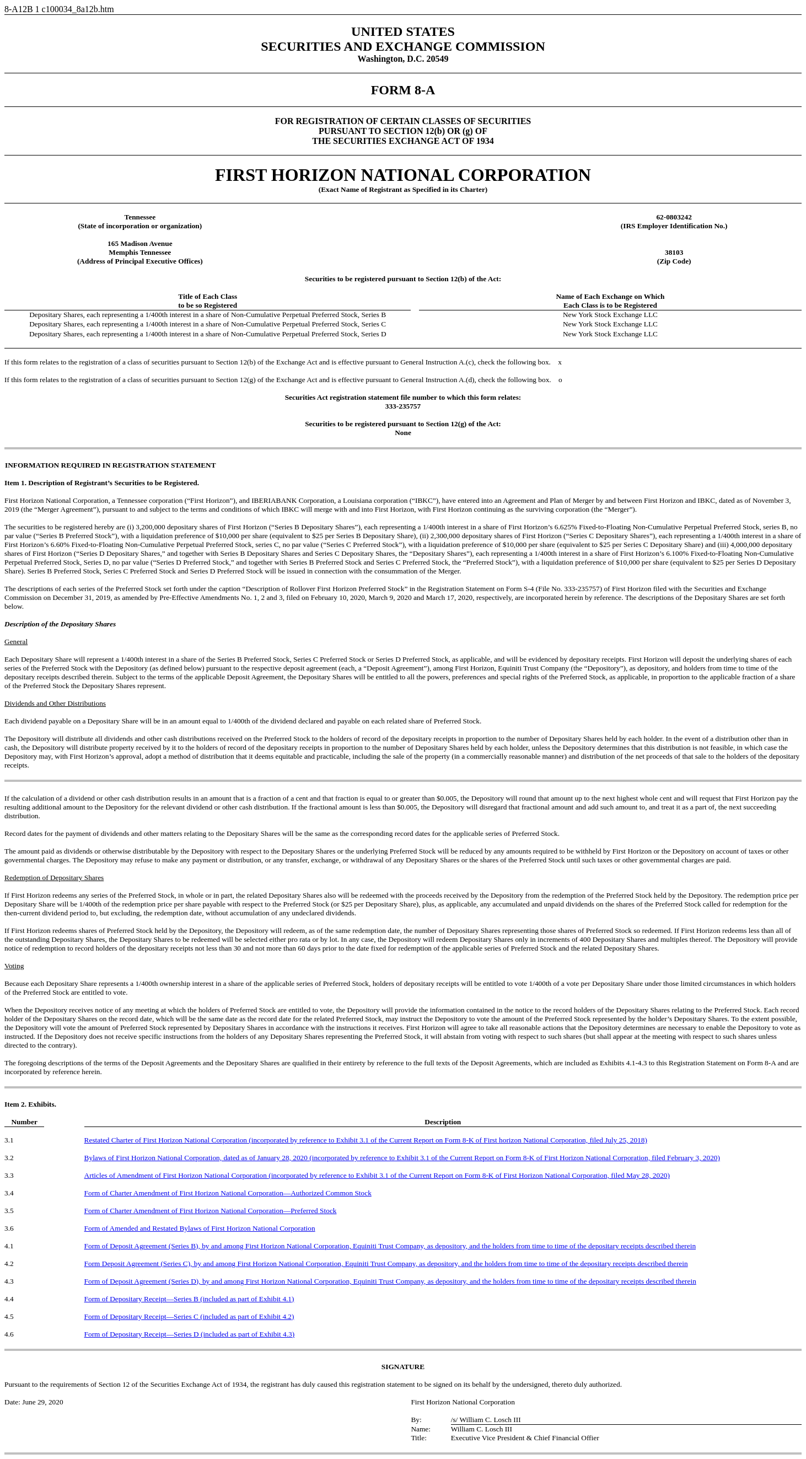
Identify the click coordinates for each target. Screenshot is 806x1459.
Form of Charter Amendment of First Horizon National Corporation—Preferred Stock (210, 1210)
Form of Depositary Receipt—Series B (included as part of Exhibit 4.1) (189, 1299)
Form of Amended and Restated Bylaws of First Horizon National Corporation (199, 1228)
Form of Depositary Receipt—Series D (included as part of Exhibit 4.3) (189, 1334)
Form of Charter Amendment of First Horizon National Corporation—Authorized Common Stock (228, 1193)
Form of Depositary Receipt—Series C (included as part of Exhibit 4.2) (189, 1316)
